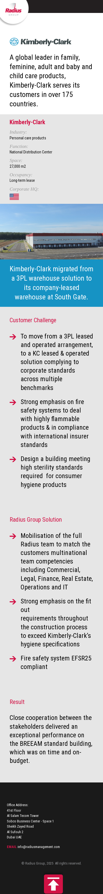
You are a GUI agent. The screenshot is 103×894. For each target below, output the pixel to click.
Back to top (51, 882)
